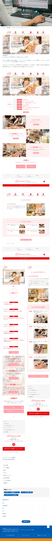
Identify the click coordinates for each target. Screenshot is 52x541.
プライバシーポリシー (26, 535)
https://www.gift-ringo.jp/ (10, 459)
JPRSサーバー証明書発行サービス (12, 492)
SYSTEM (4, 516)
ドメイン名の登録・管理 (27, 492)
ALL (3, 502)
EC (3, 508)
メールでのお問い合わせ (10, 535)
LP (3, 510)
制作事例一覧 (26, 521)
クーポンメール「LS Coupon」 (11, 494)
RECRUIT (4, 513)
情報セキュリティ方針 (42, 535)
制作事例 (8, 27)
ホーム (4, 27)
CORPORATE (5, 505)
